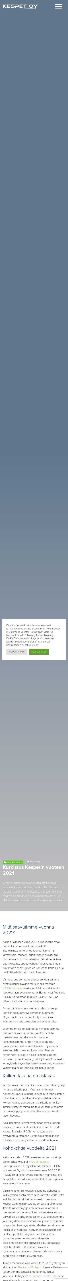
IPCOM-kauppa (38, 1162)
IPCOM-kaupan (12, 988)
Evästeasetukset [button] (17, 651)
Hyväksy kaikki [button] (39, 651)
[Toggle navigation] (58, 6)
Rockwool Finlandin (30, 1267)
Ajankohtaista (14, 862)
